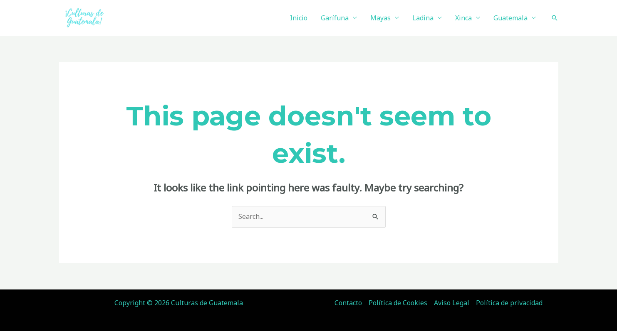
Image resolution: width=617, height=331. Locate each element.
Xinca (463, 17)
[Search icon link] (554, 18)
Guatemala (510, 17)
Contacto (348, 302)
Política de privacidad (509, 302)
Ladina (423, 17)
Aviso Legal (451, 302)
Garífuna (335, 17)
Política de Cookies (398, 302)
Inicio (298, 17)
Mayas (380, 17)
